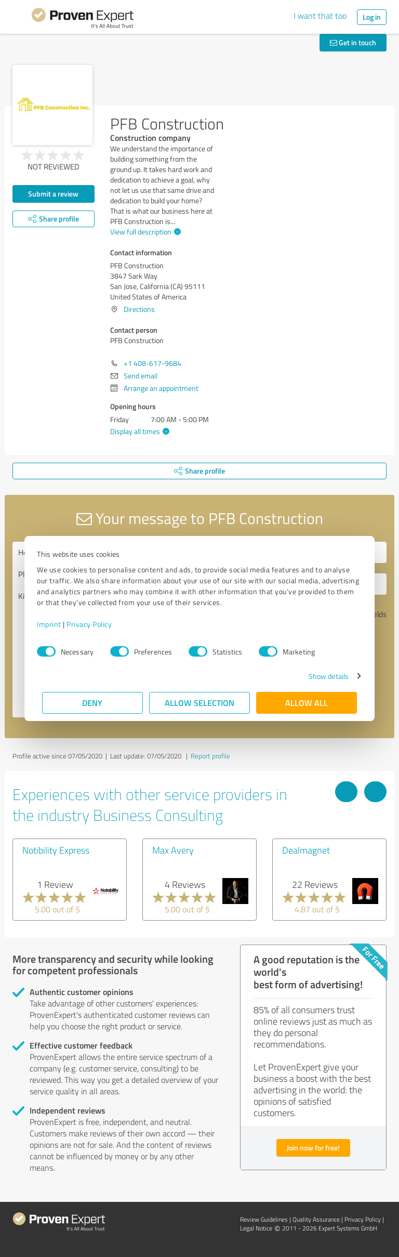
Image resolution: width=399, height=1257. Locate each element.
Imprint (54, 624)
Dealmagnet (306, 850)
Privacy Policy (94, 624)
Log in (372, 17)
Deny (93, 703)
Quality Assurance (316, 1219)
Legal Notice (256, 1228)
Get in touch (353, 42)
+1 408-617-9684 (152, 363)
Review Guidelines (264, 1219)
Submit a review (53, 194)
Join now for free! (313, 1148)
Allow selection (199, 703)
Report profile (210, 756)
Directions (139, 309)
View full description (144, 232)
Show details (323, 676)
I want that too (320, 15)
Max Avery (173, 850)
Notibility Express (55, 850)
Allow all (306, 703)
